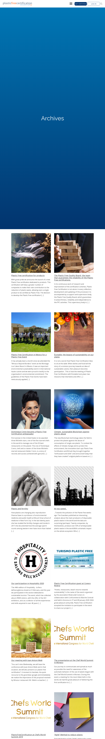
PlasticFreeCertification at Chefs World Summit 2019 (28, 736)
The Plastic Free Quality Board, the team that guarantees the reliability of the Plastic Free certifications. (73, 277)
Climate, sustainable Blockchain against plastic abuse (71, 433)
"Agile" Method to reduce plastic (68, 735)
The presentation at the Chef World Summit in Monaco (73, 661)
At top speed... (60, 509)
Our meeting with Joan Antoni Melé (26, 660)
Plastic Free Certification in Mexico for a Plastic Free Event (29, 356)
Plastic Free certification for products (28, 275)
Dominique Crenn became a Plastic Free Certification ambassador (28, 433)
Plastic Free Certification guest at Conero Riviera (72, 584)
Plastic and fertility (19, 509)
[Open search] (101, 3)
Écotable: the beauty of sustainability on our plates (74, 356)
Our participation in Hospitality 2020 (27, 583)
